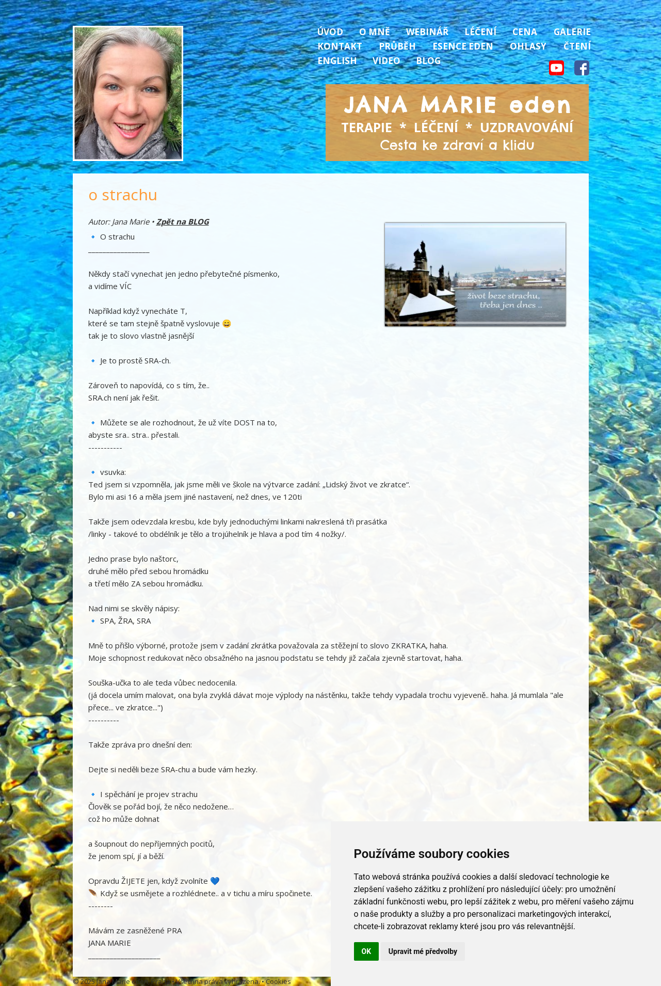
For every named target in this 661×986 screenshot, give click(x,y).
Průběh (397, 46)
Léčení (480, 32)
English (337, 61)
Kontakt (339, 46)
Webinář (427, 32)
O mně (374, 32)
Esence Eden (462, 46)
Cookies (278, 981)
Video (386, 61)
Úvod (330, 32)
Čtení (577, 46)
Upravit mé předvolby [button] (423, 951)
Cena (524, 32)
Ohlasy (528, 46)
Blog (428, 61)
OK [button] (367, 951)
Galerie (572, 32)
